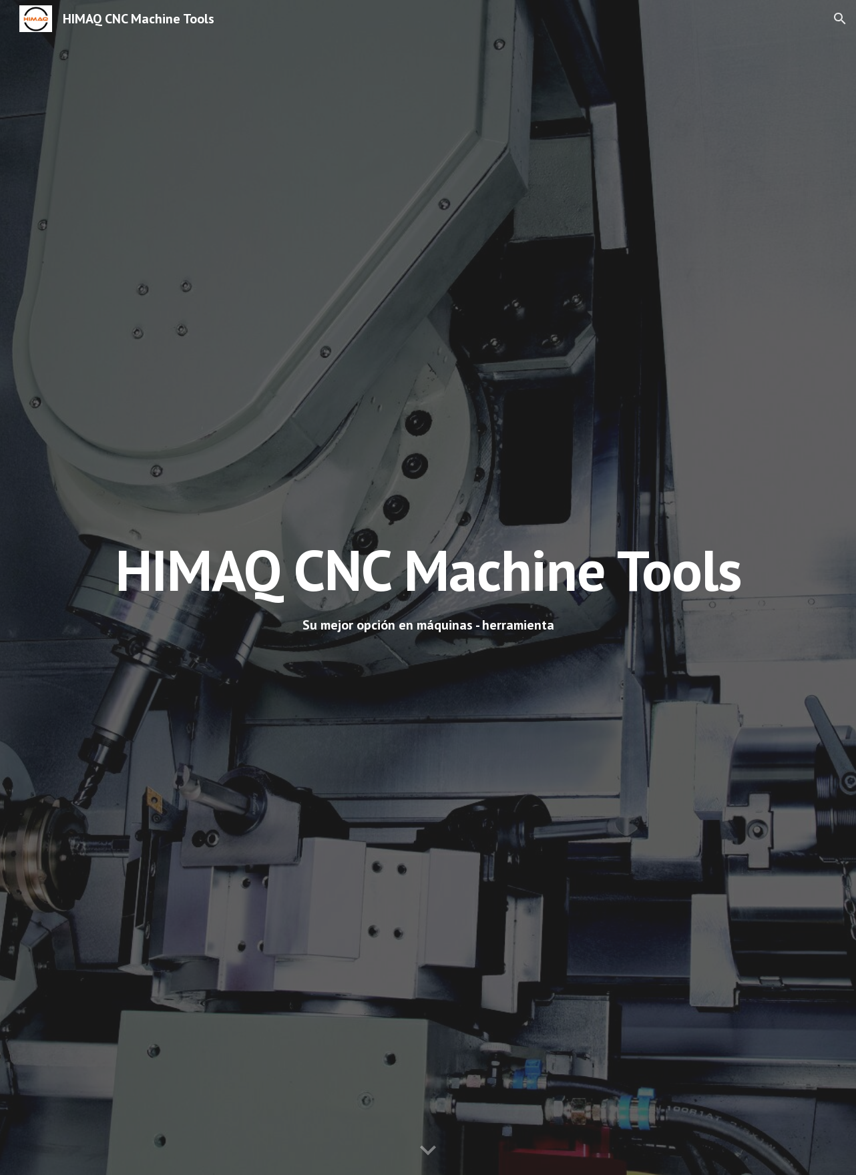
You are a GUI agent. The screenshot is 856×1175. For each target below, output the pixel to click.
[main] (428, 570)
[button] (840, 19)
